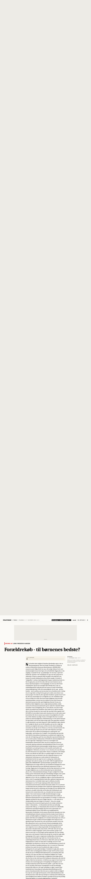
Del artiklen (81, 620)
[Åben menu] (87, 620)
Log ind (74, 620)
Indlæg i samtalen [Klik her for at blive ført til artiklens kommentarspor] (72, 665)
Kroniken (21, 620)
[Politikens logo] (7, 620)
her (74, 662)
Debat (15, 620)
